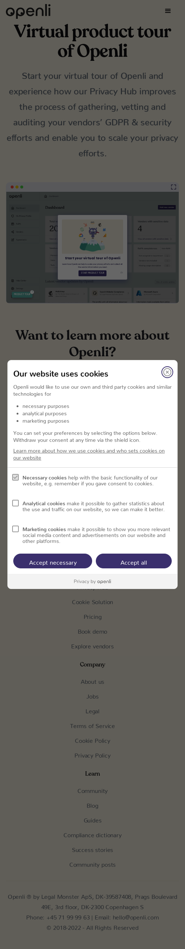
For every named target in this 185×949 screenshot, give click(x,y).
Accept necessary (53, 561)
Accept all (134, 561)
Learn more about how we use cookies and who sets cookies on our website (89, 452)
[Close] (167, 372)
